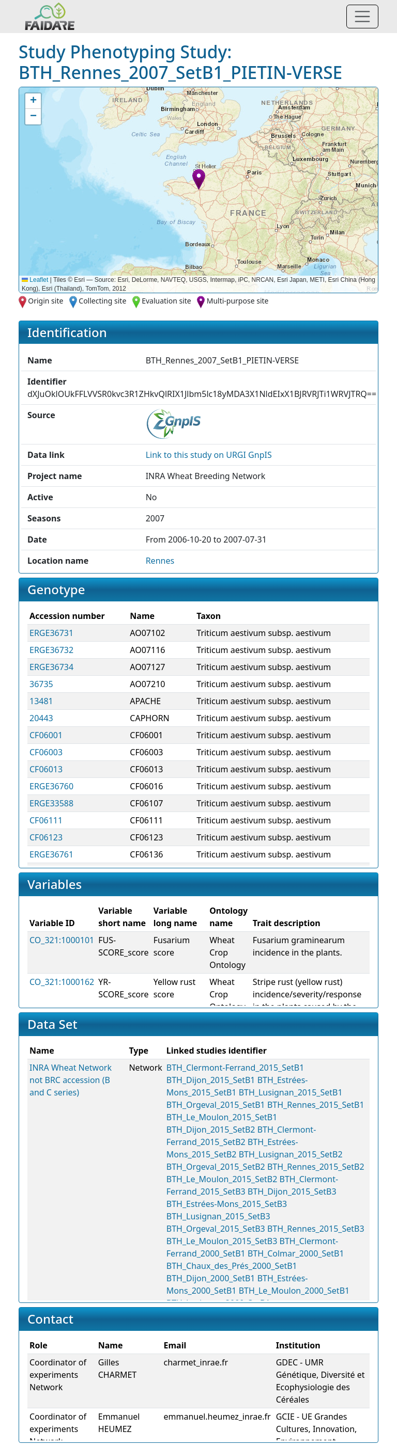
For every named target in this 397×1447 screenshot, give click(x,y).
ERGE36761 (51, 854)
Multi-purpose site (238, 301)
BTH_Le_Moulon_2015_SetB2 (222, 1179)
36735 (41, 684)
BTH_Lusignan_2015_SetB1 (291, 1092)
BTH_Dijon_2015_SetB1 (210, 1080)
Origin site (45, 301)
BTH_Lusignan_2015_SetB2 (291, 1154)
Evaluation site (166, 301)
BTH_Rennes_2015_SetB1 (315, 1104)
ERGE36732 (51, 650)
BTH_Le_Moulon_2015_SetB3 (222, 1241)
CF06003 (46, 752)
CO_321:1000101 (61, 940)
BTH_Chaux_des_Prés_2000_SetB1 (231, 1265)
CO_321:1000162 (61, 982)
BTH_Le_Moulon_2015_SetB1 (222, 1117)
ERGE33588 (51, 803)
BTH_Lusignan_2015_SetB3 (218, 1216)
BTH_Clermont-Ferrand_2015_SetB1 (235, 1067)
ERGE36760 (51, 786)
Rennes (160, 560)
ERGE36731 (51, 633)
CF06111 (46, 820)
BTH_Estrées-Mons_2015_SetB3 (226, 1204)
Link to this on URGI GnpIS (209, 454)
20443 (41, 718)
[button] (198, 179)
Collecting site (102, 301)
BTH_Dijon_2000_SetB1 (210, 1278)
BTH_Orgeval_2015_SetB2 (215, 1166)
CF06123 (46, 837)
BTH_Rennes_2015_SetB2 (315, 1166)
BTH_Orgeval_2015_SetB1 (215, 1104)
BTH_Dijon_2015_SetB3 (292, 1191)
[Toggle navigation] (362, 16)
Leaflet (35, 279)
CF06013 (46, 769)
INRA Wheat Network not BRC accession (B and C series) (70, 1080)
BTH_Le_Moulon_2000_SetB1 (294, 1290)
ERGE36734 (51, 667)
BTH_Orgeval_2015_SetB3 (215, 1228)
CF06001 (46, 735)
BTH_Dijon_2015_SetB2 (210, 1129)
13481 (41, 701)
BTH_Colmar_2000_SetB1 (296, 1253)
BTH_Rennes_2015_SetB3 (315, 1228)
